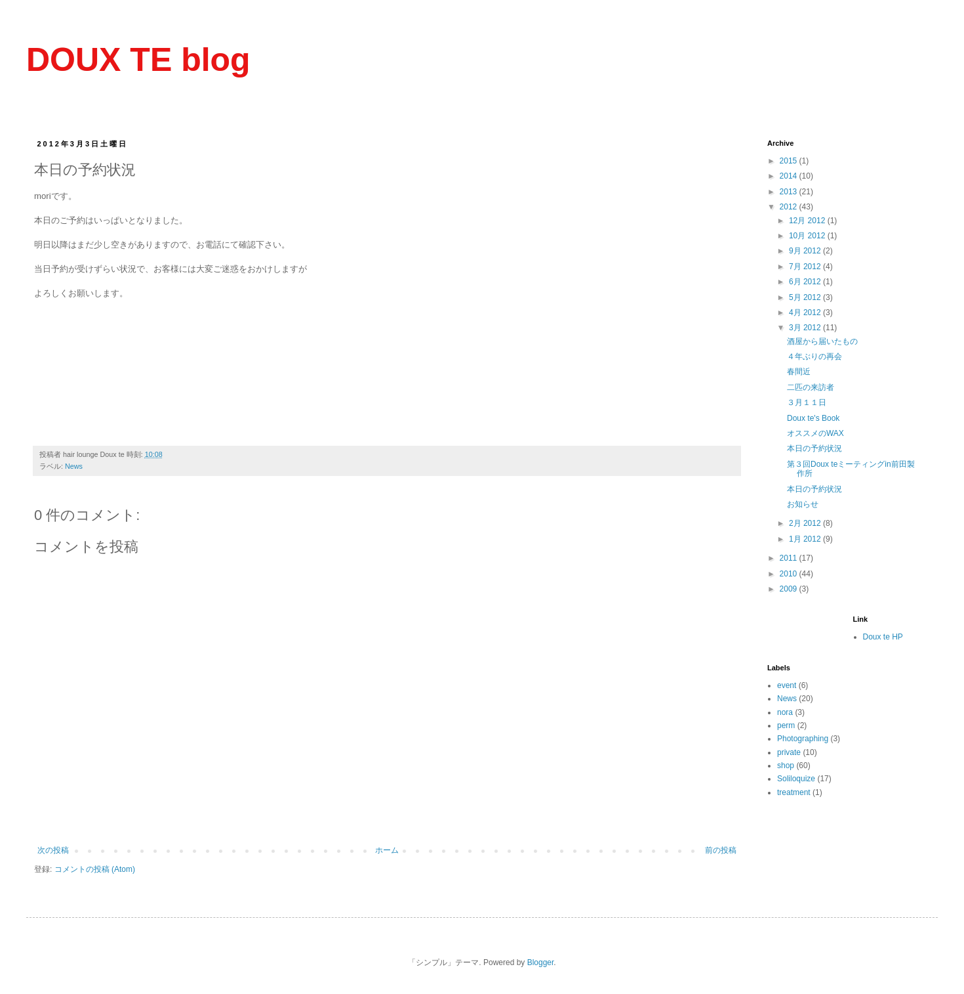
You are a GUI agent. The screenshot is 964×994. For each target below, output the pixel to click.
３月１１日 (806, 402)
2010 (789, 573)
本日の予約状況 (814, 448)
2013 (789, 191)
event (786, 685)
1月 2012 (806, 539)
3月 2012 (806, 327)
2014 (789, 176)
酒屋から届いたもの (822, 341)
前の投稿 (720, 850)
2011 (789, 558)
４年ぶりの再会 (814, 356)
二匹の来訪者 (810, 387)
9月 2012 (806, 250)
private (789, 752)
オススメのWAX (815, 433)
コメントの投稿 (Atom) (94, 869)
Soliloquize (796, 778)
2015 (789, 160)
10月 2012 (808, 235)
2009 (789, 589)
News (74, 466)
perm (786, 725)
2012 (789, 206)
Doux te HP (883, 636)
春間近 (799, 371)
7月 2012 (806, 266)
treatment (794, 792)
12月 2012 (808, 220)
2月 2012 (806, 523)
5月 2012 (806, 297)
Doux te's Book (813, 418)
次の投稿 (53, 850)
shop (785, 765)
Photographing (802, 738)
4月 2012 (806, 312)
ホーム (387, 850)
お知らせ (802, 504)
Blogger (540, 962)
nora (785, 712)
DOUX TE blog (138, 59)
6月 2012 (806, 281)
